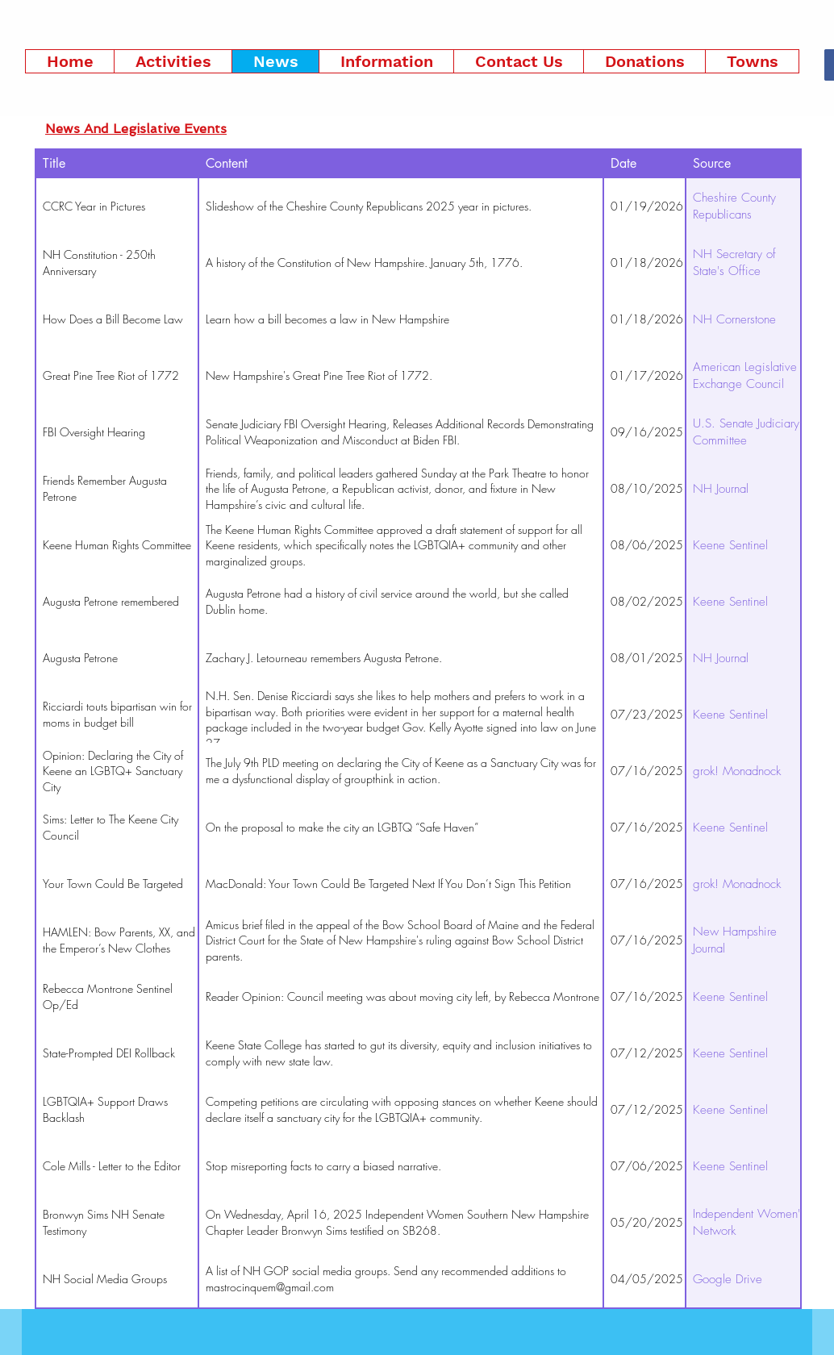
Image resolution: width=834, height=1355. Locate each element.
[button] (172, 61)
